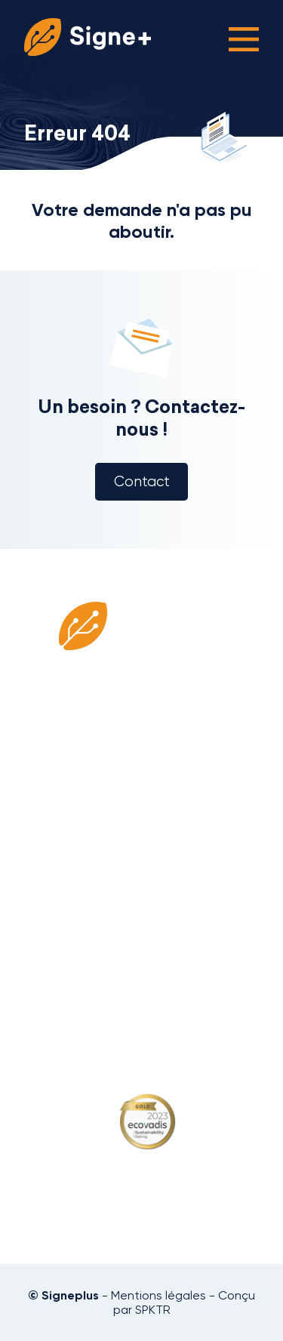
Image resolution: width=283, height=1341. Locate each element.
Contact (142, 481)
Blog (142, 884)
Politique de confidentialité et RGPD (141, 915)
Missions (142, 865)
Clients (142, 846)
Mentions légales (158, 1295)
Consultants (141, 828)
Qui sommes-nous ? (142, 809)
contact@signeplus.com (142, 1013)
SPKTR (153, 1309)
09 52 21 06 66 (141, 998)
